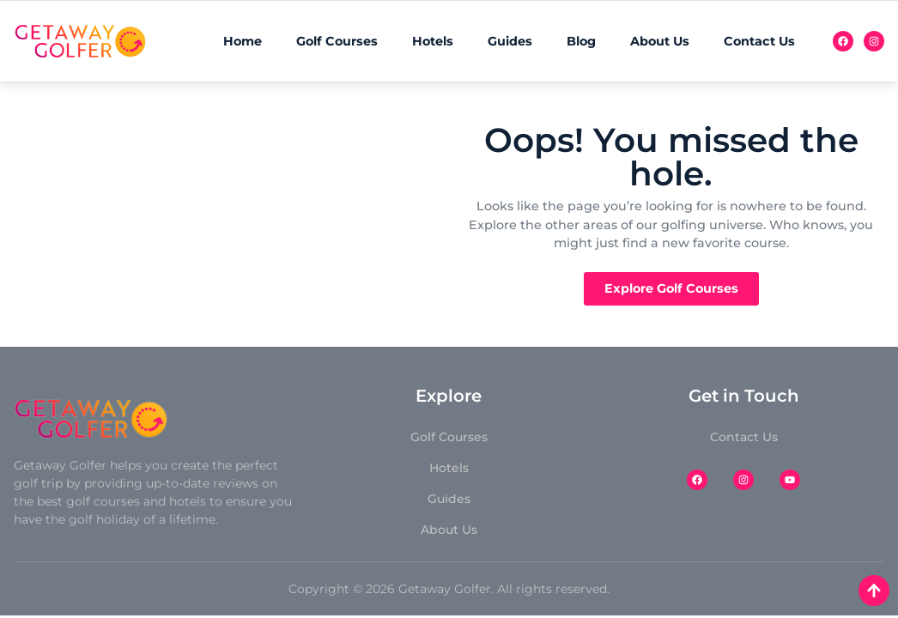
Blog (581, 41)
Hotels (432, 41)
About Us (659, 41)
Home (242, 41)
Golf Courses (337, 41)
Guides (510, 41)
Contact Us (759, 41)
